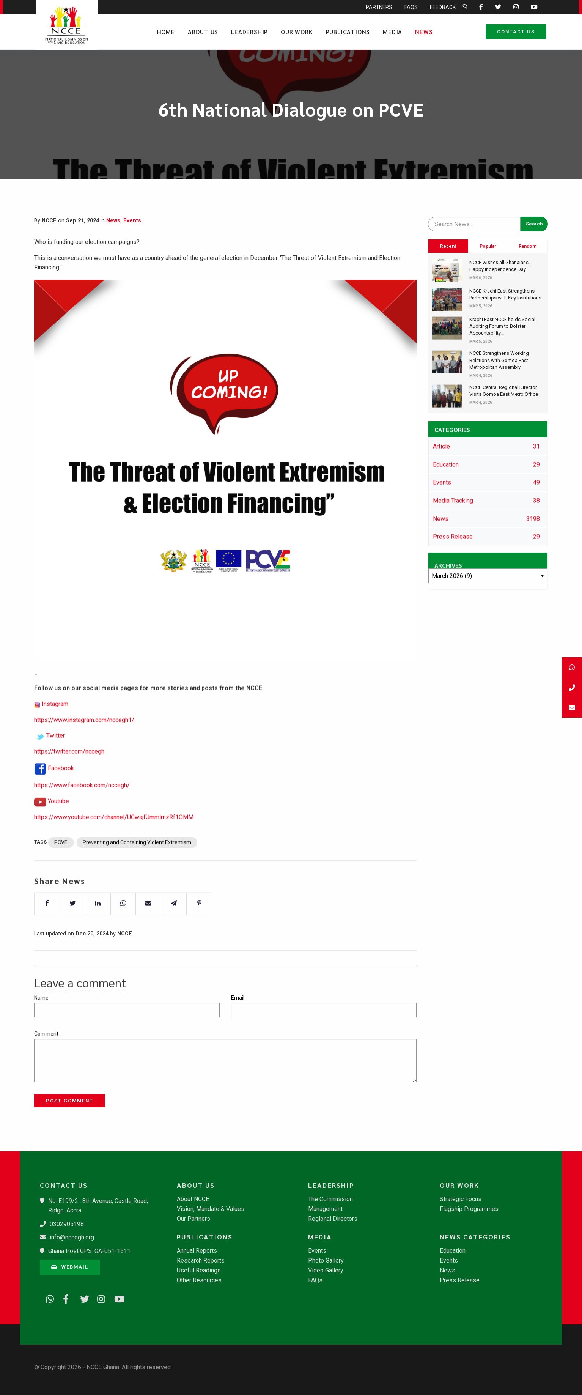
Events (132, 220)
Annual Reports (197, 1251)
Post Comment (69, 1101)
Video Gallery (325, 1270)
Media (392, 32)
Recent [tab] (448, 246)
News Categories (475, 1236)
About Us (203, 32)
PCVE (61, 865)
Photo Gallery (326, 1261)
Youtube (58, 823)
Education (453, 1251)
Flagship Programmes (469, 1209)
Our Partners (193, 1219)
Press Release (460, 1280)
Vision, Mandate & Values (210, 1209)
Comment (46, 1034)
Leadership (249, 32)
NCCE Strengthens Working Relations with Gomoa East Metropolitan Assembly (499, 360)
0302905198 (67, 1224)
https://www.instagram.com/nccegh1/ (84, 742)
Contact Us (516, 32)
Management (325, 1209)
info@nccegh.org (72, 1237)
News (424, 32)
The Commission (330, 1199)
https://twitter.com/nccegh (69, 773)
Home (166, 32)
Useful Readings (199, 1270)
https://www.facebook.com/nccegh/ (82, 807)
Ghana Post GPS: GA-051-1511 (89, 1251)
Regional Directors (332, 1219)
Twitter (55, 758)
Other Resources (199, 1280)
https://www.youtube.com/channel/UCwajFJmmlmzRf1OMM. (114, 839)
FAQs (315, 1280)
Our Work (297, 32)
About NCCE (193, 1199)
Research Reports (201, 1261)
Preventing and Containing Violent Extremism (137, 865)
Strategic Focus (460, 1199)
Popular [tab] (488, 246)
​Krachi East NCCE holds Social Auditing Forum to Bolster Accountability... (502, 326)
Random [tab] (527, 246)
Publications (348, 32)
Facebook (61, 790)
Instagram (55, 726)
